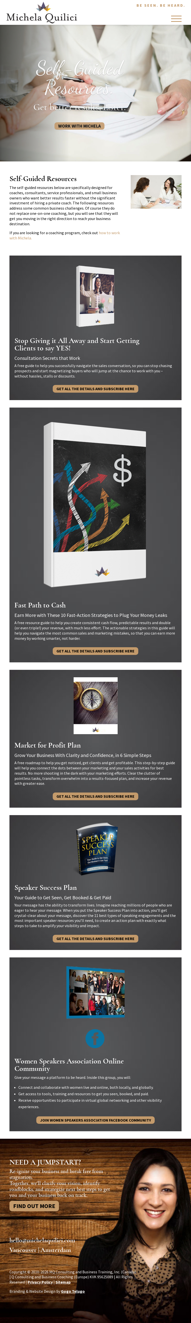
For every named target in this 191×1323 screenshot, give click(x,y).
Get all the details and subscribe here (95, 388)
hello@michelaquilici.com (42, 1240)
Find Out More (34, 1206)
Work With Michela (79, 130)
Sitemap (63, 1282)
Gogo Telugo (73, 1291)
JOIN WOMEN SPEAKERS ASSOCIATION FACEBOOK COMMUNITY (95, 1120)
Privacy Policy (40, 1282)
